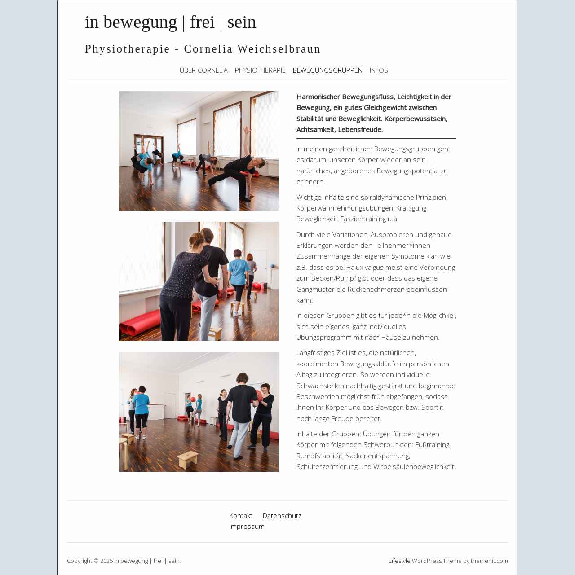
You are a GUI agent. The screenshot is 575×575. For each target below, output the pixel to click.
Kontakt (241, 515)
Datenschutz (282, 515)
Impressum (247, 526)
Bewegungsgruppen (328, 70)
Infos (379, 70)
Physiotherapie (260, 70)
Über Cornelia (204, 70)
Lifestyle (400, 561)
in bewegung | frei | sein (170, 22)
